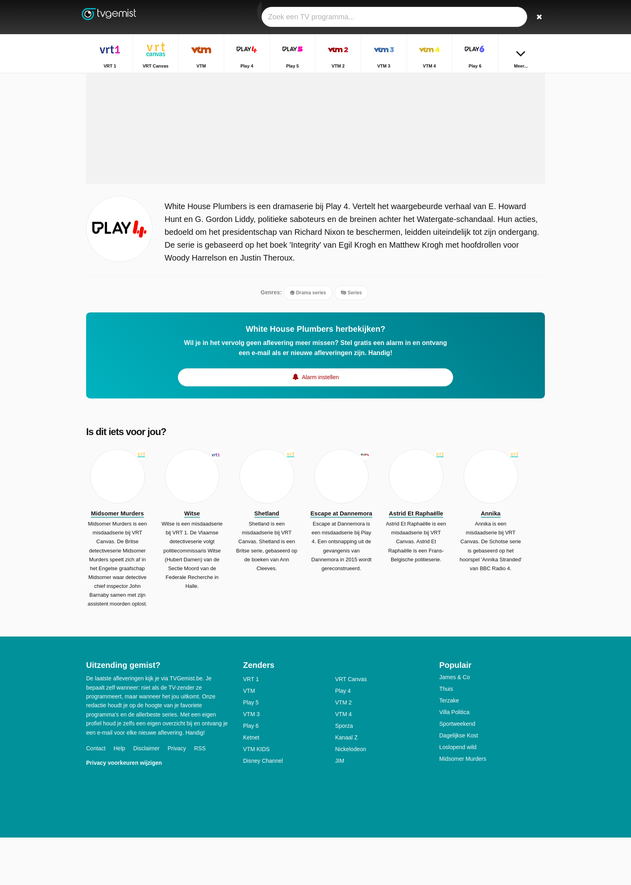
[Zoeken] (536, 17)
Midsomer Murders (463, 806)
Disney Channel (263, 808)
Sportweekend (457, 771)
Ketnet (251, 785)
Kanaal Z (346, 785)
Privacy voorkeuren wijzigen (124, 810)
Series (351, 339)
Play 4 (343, 738)
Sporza (344, 773)
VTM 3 (251, 761)
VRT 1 (251, 726)
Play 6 (251, 773)
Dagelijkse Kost (458, 783)
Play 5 (251, 750)
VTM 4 (343, 761)
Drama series (308, 339)
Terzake (449, 748)
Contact (95, 795)
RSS (200, 795)
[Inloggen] (509, 17)
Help (119, 795)
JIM (339, 808)
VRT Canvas (351, 726)
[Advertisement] (315, 165)
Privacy (176, 795)
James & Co (454, 724)
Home (478, 79)
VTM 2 (343, 750)
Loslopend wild (458, 794)
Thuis (446, 736)
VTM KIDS (256, 796)
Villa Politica (454, 759)
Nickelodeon (350, 796)
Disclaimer (146, 795)
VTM (249, 738)
